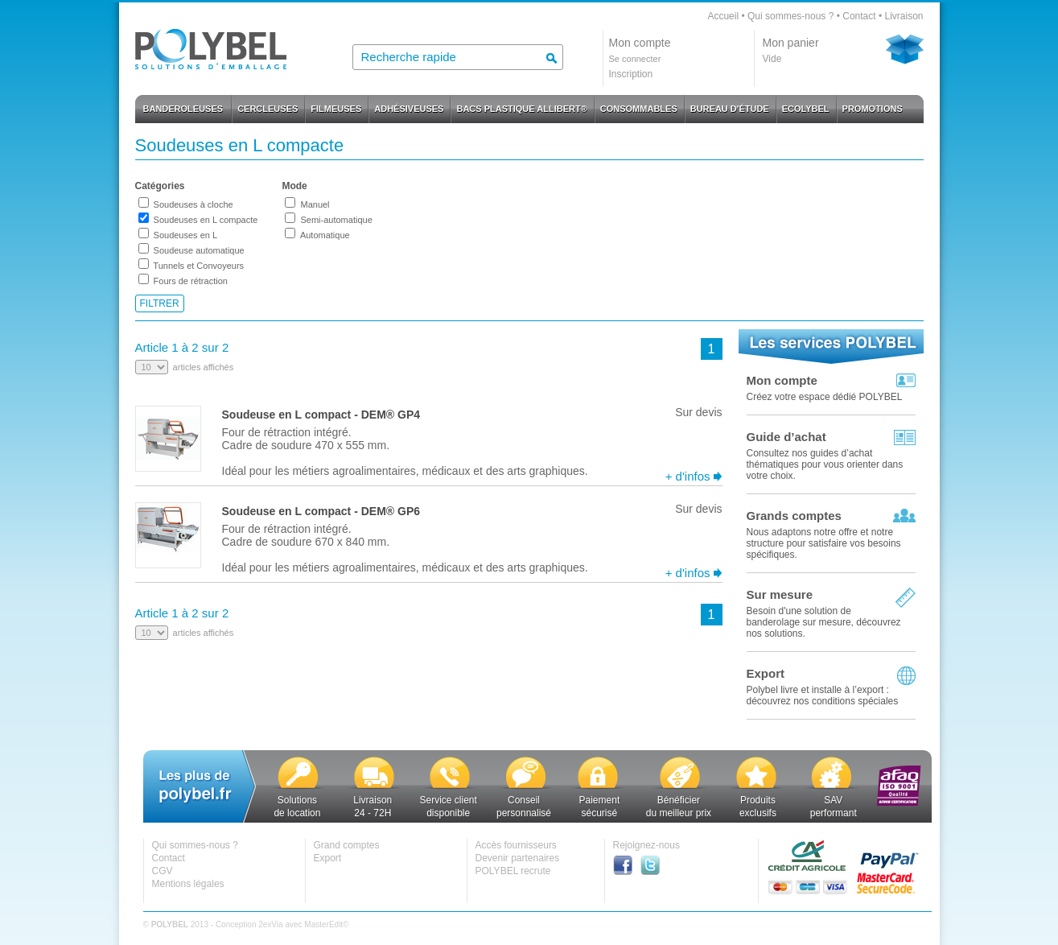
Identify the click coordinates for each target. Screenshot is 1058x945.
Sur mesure (780, 594)
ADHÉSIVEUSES (408, 108)
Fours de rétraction (191, 281)
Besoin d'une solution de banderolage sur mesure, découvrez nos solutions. (824, 622)
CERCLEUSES (267, 108)
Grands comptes (794, 515)
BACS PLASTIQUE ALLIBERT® (521, 108)
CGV (162, 871)
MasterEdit (323, 924)
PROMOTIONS (872, 108)
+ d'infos (687, 476)
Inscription (631, 74)
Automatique (325, 235)
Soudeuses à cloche (193, 204)
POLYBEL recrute (513, 871)
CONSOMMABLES (638, 108)
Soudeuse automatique (199, 250)
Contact (858, 16)
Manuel (314, 204)
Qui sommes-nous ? (790, 16)
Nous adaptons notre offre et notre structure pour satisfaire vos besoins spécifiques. (824, 543)
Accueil (723, 16)
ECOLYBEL (806, 108)
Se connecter (635, 59)
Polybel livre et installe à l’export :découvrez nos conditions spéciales (823, 695)
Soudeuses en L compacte (206, 220)
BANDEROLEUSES (183, 108)
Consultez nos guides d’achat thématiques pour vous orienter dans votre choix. (825, 464)
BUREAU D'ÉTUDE (729, 108)
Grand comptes (347, 845)
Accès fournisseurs (516, 845)
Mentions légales (188, 883)
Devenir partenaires (517, 858)
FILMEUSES (336, 108)
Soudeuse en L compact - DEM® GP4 (321, 414)
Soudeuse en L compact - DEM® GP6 (321, 511)
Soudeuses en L (186, 235)
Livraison (903, 16)
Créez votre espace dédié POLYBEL (825, 396)
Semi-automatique (336, 220)
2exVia (270, 924)
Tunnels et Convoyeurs (198, 265)
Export (766, 673)
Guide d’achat (786, 437)
